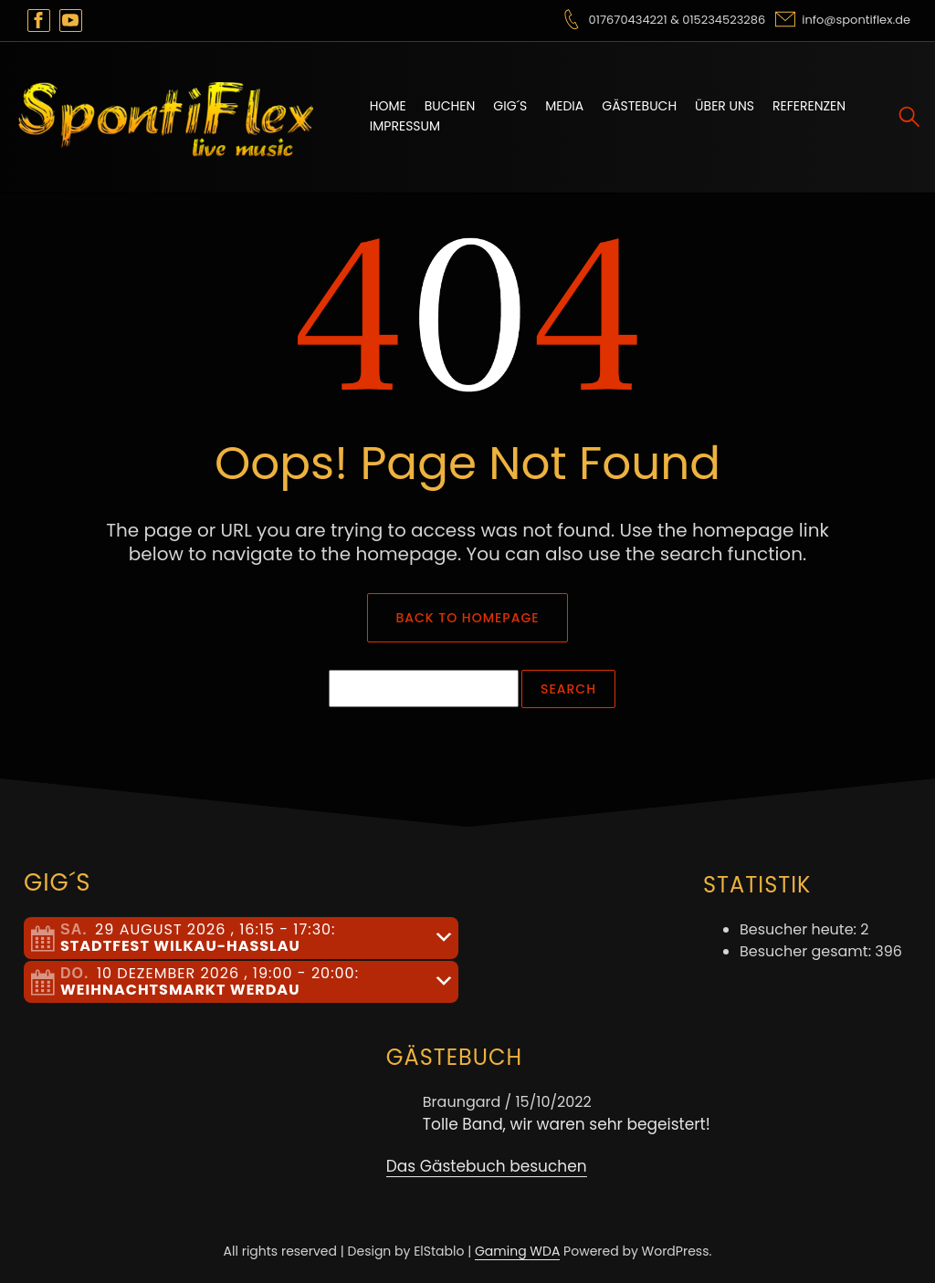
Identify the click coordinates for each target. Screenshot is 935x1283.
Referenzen (809, 106)
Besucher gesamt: (807, 951)
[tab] (241, 938)
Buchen (450, 106)
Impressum (405, 126)
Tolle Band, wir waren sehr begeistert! (566, 1124)
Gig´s (510, 106)
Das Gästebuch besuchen (486, 1166)
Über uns (724, 106)
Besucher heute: (800, 929)
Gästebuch (639, 106)
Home (388, 106)
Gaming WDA (517, 1251)
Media (564, 106)
